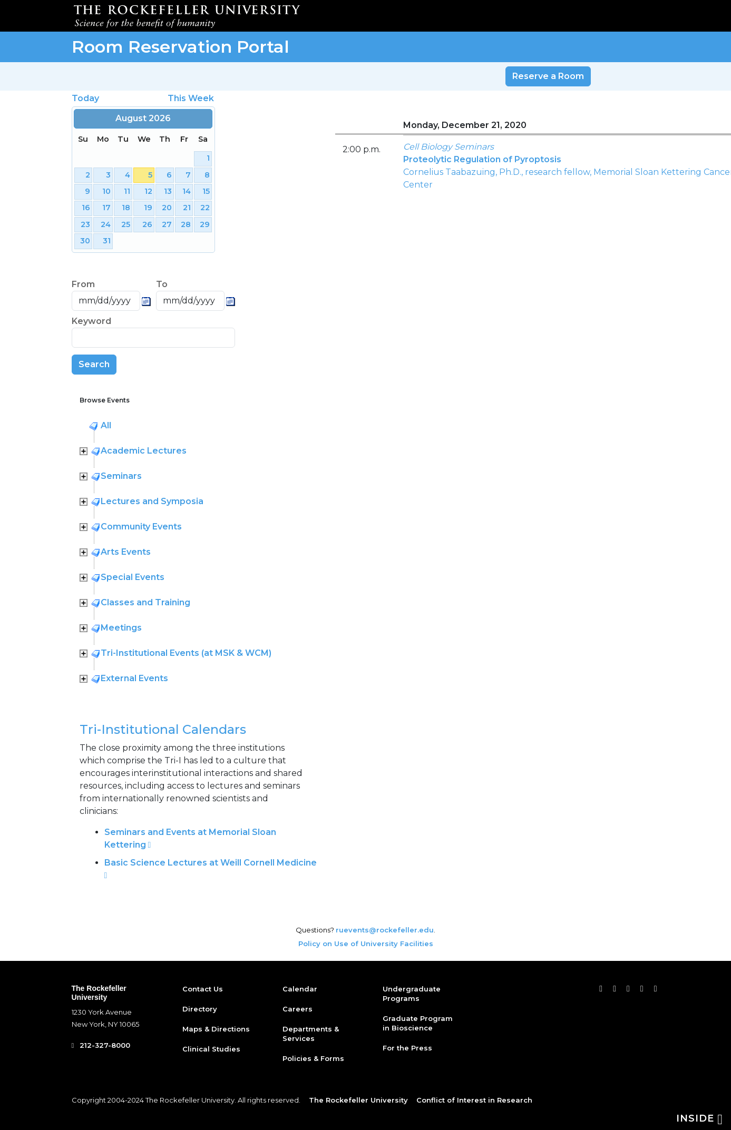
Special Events (132, 577)
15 (206, 191)
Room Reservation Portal (180, 46)
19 (148, 207)
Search (94, 364)
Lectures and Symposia (152, 501)
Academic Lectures (144, 451)
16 (86, 207)
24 (106, 224)
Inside (699, 1118)
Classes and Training (145, 602)
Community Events (141, 527)
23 (85, 224)
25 (125, 224)
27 (167, 224)
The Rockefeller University (99, 992)
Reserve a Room (548, 76)
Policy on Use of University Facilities (365, 943)
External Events (134, 678)
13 (168, 191)
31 (107, 240)
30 (85, 240)
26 (147, 224)
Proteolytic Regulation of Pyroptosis (482, 159)
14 (186, 191)
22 (205, 207)
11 (127, 191)
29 (205, 224)
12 (148, 191)
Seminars (121, 476)
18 (126, 207)
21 (187, 207)
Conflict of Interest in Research (474, 1100)
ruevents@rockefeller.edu (385, 930)
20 (167, 207)
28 (186, 224)
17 (106, 207)
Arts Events (126, 552)
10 (106, 191)
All (106, 425)
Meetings (121, 628)
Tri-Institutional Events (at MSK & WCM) (186, 653)
